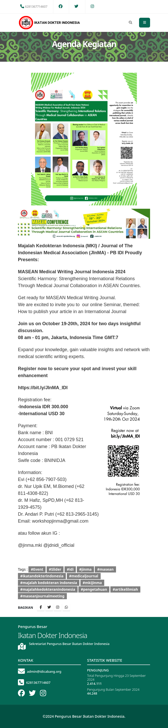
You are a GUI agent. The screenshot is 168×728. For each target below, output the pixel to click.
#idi (70, 569)
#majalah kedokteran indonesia (48, 582)
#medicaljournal (83, 576)
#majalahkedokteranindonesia (47, 589)
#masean (105, 569)
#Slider (55, 569)
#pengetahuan (94, 589)
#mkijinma (92, 582)
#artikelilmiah (125, 589)
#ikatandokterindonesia (42, 576)
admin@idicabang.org (44, 671)
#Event (37, 569)
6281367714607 (33, 6)
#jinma (85, 569)
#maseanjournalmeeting (42, 596)
